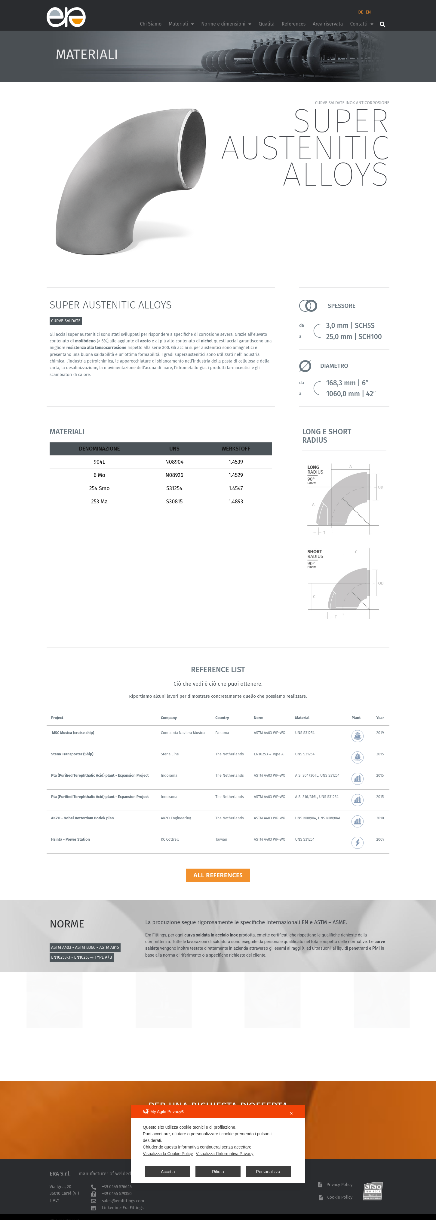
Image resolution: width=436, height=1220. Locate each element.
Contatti (361, 24)
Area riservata (328, 24)
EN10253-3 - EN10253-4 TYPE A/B (81, 957)
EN (368, 12)
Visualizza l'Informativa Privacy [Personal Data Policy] (224, 1153)
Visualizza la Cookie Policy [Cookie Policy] (168, 1153)
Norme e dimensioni (226, 24)
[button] (382, 24)
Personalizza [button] (268, 1171)
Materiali (181, 24)
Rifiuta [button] (218, 1171)
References (294, 24)
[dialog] (218, 1144)
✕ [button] (291, 1113)
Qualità (266, 24)
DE (360, 12)
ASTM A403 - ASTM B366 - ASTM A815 (85, 947)
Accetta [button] (168, 1171)
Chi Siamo (150, 24)
